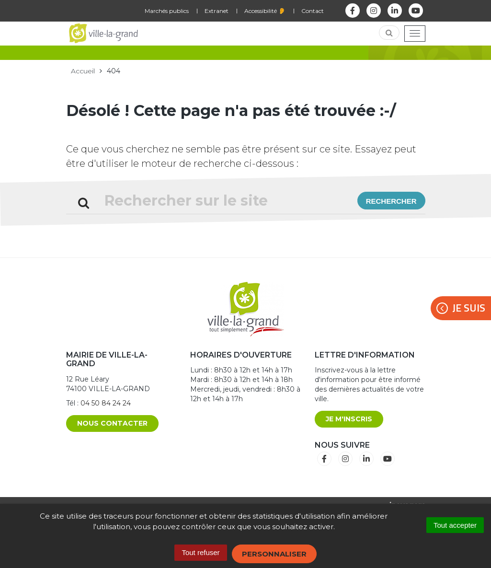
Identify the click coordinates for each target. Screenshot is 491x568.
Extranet (216, 10)
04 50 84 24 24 (105, 403)
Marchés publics (167, 10)
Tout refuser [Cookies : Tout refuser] (200, 552)
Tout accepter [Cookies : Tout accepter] (455, 525)
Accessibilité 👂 (264, 10)
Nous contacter (112, 423)
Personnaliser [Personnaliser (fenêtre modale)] (274, 553)
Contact (312, 10)
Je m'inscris (349, 419)
